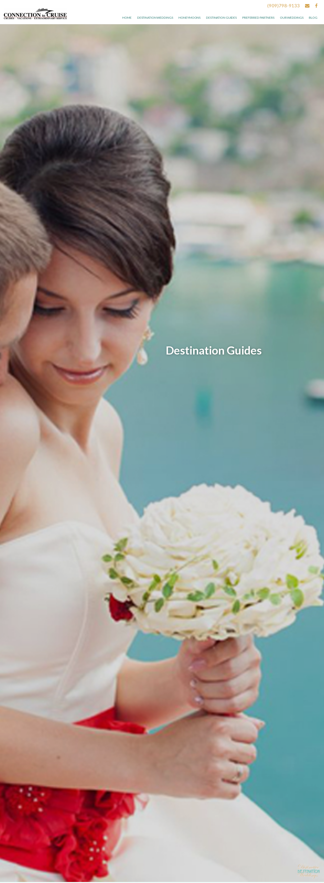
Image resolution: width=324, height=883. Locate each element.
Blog (313, 17)
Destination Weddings (155, 17)
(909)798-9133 (283, 5)
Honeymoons (189, 17)
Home (127, 17)
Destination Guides (221, 17)
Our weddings (291, 17)
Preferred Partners (258, 17)
